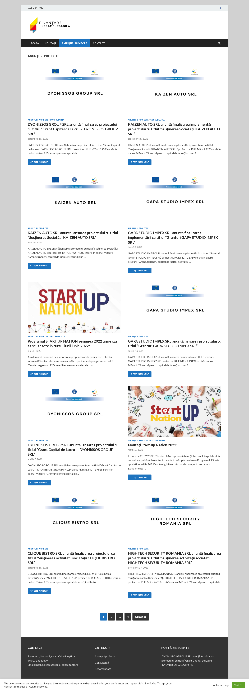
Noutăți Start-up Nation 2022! (152, 445)
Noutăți (50, 43)
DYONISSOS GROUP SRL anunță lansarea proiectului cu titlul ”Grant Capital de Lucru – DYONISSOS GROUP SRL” (73, 450)
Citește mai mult (39, 162)
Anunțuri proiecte (74, 43)
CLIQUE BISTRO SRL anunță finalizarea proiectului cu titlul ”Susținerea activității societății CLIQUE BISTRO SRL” (71, 558)
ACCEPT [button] (238, 685)
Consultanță (57, 120)
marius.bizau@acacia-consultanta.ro (57, 664)
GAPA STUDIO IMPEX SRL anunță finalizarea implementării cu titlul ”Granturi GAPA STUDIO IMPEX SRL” (173, 237)
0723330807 (40, 660)
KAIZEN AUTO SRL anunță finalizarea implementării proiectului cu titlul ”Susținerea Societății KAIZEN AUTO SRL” (174, 129)
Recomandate (57, 337)
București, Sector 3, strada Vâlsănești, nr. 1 (53, 656)
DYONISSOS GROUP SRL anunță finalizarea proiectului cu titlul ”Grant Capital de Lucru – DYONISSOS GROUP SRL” (73, 129)
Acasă (35, 43)
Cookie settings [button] (220, 685)
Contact (99, 43)
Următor (140, 616)
